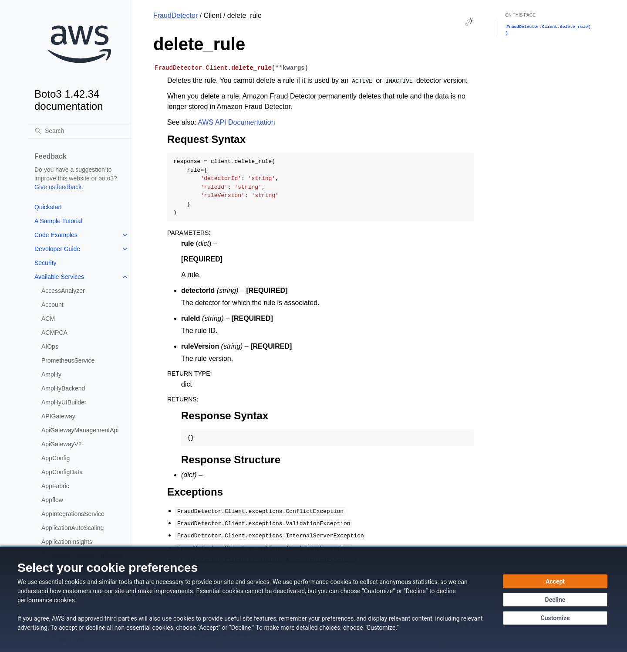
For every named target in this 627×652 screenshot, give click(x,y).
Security (45, 262)
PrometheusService (67, 360)
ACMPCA (54, 332)
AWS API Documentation (236, 122)
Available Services (59, 276)
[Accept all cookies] (555, 581)
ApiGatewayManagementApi (79, 430)
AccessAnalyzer (63, 290)
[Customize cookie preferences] (555, 618)
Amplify (51, 374)
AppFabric (55, 485)
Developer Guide (57, 248)
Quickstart (48, 207)
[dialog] (313, 599)
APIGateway (58, 416)
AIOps (49, 346)
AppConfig (55, 458)
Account (52, 304)
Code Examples (56, 234)
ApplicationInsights (66, 541)
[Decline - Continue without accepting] (555, 600)
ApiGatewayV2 (61, 444)
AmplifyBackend (63, 388)
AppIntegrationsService (72, 513)
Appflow (52, 499)
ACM (48, 318)
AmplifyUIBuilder (63, 402)
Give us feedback (57, 186)
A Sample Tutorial (58, 220)
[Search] (79, 131)
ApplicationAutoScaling (72, 527)
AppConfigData (62, 472)
